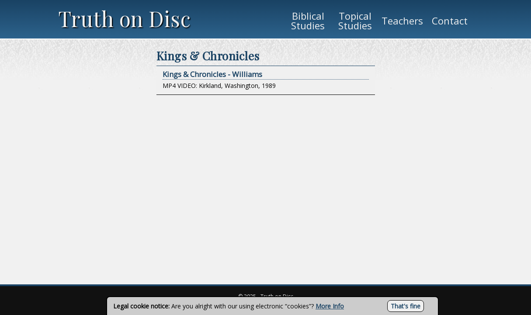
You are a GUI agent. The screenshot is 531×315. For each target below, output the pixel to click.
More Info (330, 306)
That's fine (405, 306)
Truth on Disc (124, 18)
